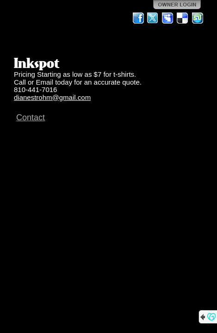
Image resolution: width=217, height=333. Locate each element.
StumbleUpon (197, 18)
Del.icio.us (182, 18)
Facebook (138, 18)
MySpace (167, 18)
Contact (30, 117)
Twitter (153, 18)
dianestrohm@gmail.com (52, 97)
